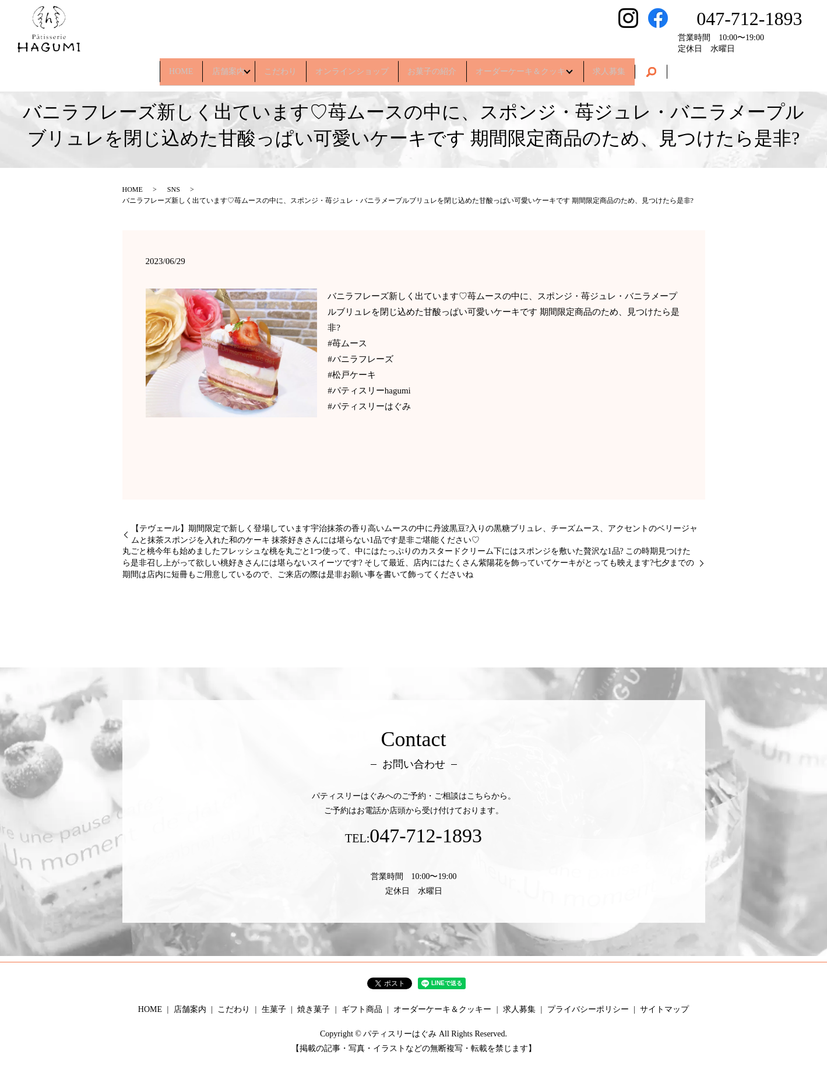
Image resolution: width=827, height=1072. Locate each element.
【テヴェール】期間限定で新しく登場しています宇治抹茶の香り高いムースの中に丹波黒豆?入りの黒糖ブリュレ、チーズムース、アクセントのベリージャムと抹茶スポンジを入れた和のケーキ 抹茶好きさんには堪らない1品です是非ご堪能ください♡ (414, 534)
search (684, 67)
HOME (152, 66)
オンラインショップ (352, 66)
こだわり (271, 66)
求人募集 (637, 66)
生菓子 (274, 1009)
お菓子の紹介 (441, 66)
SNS (173, 189)
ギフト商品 (362, 1009)
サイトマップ (664, 1009)
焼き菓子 (313, 1009)
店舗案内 (208, 66)
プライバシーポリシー (588, 1009)
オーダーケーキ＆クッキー (542, 66)
